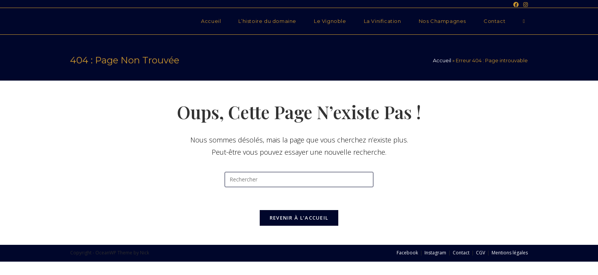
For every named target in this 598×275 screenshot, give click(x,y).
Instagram (435, 252)
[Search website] (524, 21)
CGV (480, 252)
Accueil (442, 60)
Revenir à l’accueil (299, 217)
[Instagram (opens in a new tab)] (524, 4)
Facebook (407, 252)
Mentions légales (510, 252)
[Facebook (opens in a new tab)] (516, 4)
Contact (461, 252)
